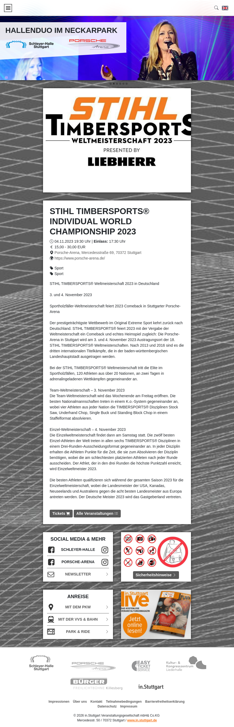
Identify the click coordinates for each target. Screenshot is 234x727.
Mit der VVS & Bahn (78, 619)
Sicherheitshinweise (156, 575)
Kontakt (96, 701)
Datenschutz (107, 706)
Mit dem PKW (78, 607)
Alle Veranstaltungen (97, 513)
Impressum (128, 706)
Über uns (80, 701)
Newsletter (78, 574)
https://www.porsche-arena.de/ (79, 258)
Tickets (61, 513)
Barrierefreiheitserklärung (165, 701)
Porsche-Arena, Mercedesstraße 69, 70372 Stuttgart (97, 252)
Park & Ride (78, 631)
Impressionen (59, 701)
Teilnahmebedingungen (124, 701)
